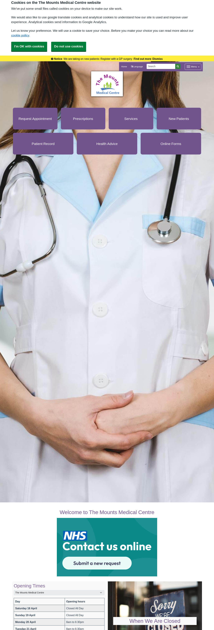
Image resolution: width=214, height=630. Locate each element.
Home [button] (124, 66)
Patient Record (43, 143)
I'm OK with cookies (29, 46)
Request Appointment (35, 118)
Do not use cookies (68, 46)
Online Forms (170, 143)
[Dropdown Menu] (193, 67)
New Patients (179, 118)
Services (131, 118)
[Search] (161, 66)
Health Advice (107, 143)
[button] (137, 66)
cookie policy (20, 35)
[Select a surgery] (59, 592)
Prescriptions (83, 118)
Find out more (142, 58)
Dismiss (157, 58)
